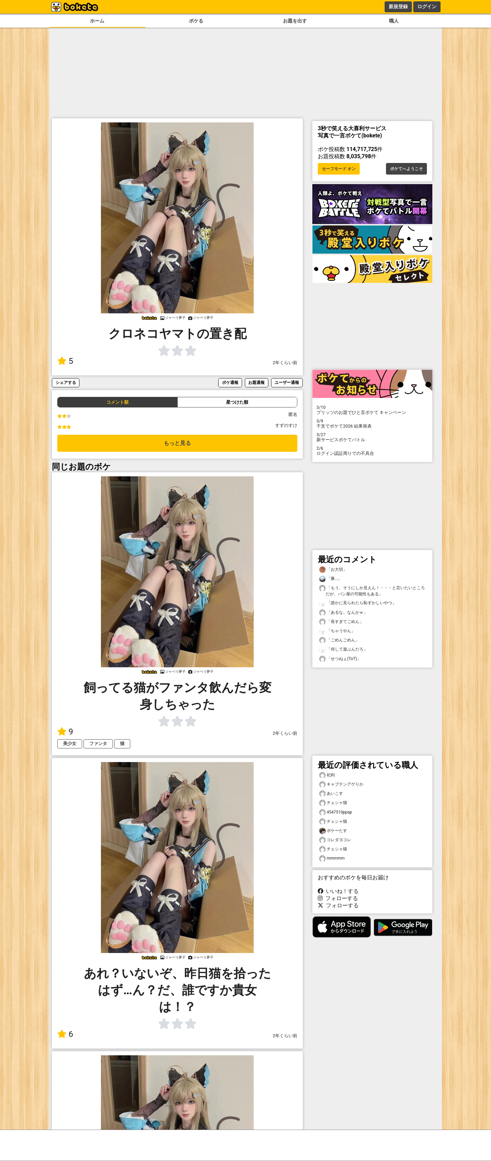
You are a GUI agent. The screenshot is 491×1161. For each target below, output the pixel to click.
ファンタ (98, 743)
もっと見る (177, 443)
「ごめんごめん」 (339, 640)
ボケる (196, 21)
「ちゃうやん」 (337, 631)
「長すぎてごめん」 (341, 622)
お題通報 (256, 382)
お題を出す (295, 21)
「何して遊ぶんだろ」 (343, 649)
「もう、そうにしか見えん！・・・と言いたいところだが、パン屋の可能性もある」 (372, 590)
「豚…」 (330, 579)
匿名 (292, 414)
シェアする (66, 382)
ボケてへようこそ (406, 168)
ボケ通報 (230, 382)
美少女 (69, 743)
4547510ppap (335, 812)
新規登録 (398, 6)
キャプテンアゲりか (341, 784)
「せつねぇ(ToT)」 (340, 659)
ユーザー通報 (286, 382)
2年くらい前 (285, 362)
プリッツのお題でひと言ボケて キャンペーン (372, 410)
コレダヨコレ (335, 840)
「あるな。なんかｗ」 (343, 612)
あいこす (331, 793)
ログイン (426, 6)
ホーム (97, 21)
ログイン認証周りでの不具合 (372, 451)
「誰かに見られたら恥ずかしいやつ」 (357, 603)
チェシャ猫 (333, 803)
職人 (394, 21)
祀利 (327, 775)
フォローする (338, 898)
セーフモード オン (339, 168)
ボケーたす (333, 831)
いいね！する (338, 891)
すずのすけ (286, 425)
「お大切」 (333, 569)
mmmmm (332, 858)
